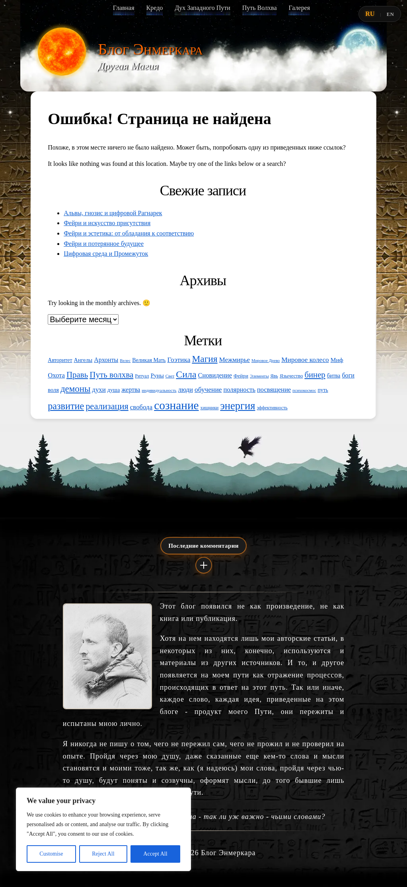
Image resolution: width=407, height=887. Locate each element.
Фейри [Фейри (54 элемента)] (241, 376)
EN (390, 14)
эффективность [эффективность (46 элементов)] (272, 407)
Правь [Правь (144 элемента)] (77, 374)
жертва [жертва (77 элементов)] (130, 389)
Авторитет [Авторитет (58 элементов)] (60, 360)
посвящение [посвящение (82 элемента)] (274, 389)
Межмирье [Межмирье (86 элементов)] (234, 360)
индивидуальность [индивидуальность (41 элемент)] (159, 390)
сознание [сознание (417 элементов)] (176, 405)
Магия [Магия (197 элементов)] (204, 359)
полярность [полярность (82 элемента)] (239, 389)
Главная (123, 7)
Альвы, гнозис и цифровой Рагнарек (113, 213)
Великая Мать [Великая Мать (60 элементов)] (149, 360)
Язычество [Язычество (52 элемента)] (291, 376)
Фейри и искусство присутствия (107, 223)
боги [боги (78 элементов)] (348, 375)
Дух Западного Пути (202, 7)
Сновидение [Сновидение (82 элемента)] (215, 375)
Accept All (155, 854)
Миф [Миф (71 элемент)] (337, 359)
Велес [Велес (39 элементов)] (125, 360)
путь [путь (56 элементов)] (322, 390)
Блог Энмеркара (150, 49)
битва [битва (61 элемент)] (334, 375)
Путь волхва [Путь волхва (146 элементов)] (111, 374)
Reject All (103, 854)
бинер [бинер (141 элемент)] (314, 374)
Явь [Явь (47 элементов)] (274, 376)
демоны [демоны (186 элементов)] (75, 389)
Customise (51, 854)
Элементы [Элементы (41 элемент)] (259, 375)
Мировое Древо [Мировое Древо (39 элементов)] (265, 360)
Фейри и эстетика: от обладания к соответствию (129, 233)
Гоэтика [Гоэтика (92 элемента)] (179, 360)
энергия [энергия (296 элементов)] (237, 406)
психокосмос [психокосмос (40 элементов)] (304, 390)
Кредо (154, 7)
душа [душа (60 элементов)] (113, 390)
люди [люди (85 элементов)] (185, 389)
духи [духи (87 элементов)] (99, 389)
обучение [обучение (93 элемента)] (208, 389)
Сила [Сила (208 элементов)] (186, 374)
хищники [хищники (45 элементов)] (210, 407)
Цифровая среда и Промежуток (106, 253)
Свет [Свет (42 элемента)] (170, 375)
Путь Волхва (259, 7)
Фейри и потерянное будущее (104, 243)
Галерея (299, 7)
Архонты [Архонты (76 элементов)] (106, 359)
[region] (103, 829)
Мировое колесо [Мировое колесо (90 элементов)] (305, 360)
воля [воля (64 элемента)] (53, 390)
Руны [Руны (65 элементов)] (157, 375)
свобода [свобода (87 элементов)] (141, 407)
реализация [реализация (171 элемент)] (107, 406)
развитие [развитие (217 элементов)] (66, 406)
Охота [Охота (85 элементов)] (56, 375)
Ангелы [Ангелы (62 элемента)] (83, 360)
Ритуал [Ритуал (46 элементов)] (142, 376)
